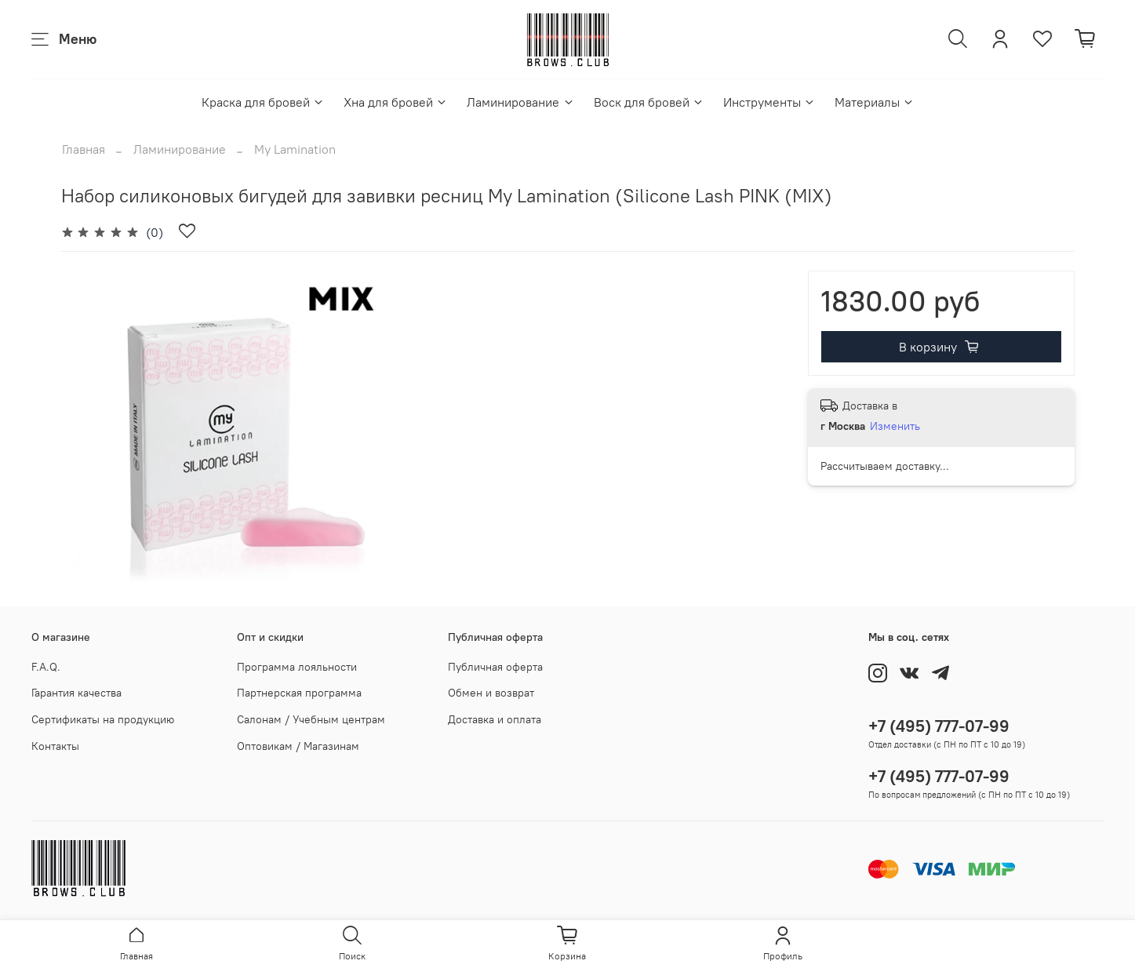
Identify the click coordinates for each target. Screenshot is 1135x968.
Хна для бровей (396, 102)
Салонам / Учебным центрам (311, 719)
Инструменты (769, 102)
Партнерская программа (299, 693)
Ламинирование (520, 102)
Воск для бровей (649, 102)
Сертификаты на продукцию (102, 719)
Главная (83, 149)
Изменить (895, 426)
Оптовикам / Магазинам (298, 746)
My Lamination (295, 149)
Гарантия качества (76, 693)
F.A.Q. (45, 667)
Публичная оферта (495, 667)
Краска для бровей (263, 102)
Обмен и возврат (491, 693)
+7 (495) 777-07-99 (938, 726)
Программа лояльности (297, 667)
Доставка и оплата (494, 719)
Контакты (55, 746)
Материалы (875, 102)
